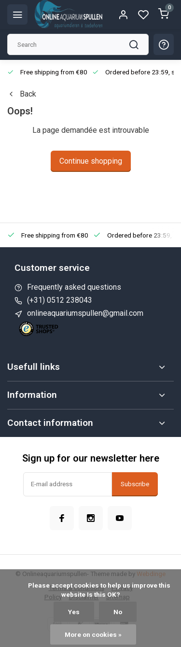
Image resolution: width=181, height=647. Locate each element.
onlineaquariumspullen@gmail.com (85, 313)
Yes (74, 612)
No (117, 612)
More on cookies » (93, 634)
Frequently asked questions (74, 287)
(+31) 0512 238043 (59, 300)
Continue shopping (90, 161)
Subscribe (135, 484)
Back (21, 93)
